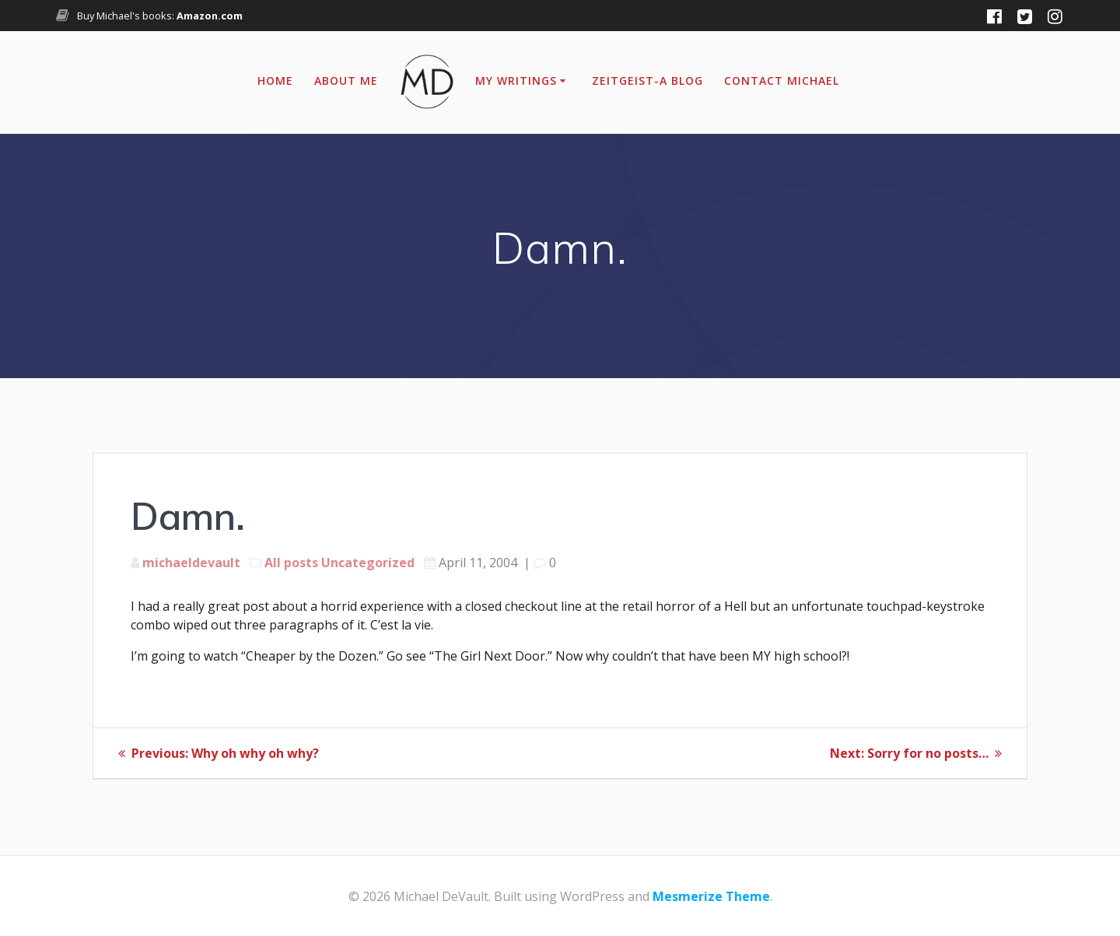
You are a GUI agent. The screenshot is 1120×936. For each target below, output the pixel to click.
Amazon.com (210, 16)
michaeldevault (191, 562)
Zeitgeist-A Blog (647, 80)
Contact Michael (781, 80)
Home (275, 80)
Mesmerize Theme (711, 896)
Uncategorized (368, 562)
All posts (291, 562)
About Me (346, 80)
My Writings (516, 80)
